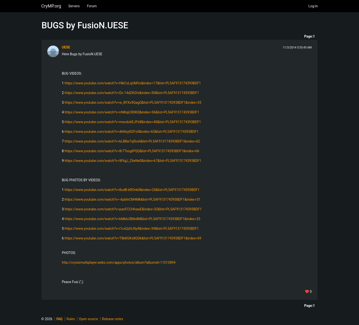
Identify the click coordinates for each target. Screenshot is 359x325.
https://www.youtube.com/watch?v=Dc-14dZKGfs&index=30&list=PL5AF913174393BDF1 (132, 93)
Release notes (112, 319)
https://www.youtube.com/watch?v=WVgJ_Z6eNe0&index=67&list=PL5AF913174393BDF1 (133, 161)
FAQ (59, 319)
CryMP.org (51, 5)
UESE (66, 47)
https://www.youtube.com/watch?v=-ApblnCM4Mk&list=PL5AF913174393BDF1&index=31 (132, 199)
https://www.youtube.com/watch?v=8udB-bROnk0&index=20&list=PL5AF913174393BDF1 (132, 190)
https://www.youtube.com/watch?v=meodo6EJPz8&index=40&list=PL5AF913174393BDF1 (133, 122)
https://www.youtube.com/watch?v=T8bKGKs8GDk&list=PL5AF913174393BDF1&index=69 (133, 238)
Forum (92, 6)
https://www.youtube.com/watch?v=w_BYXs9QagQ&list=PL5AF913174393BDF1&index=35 (133, 102)
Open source (88, 319)
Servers (74, 6)
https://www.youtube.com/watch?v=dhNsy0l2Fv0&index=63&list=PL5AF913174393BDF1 (131, 132)
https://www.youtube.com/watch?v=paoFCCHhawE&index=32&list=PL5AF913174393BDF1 (133, 209)
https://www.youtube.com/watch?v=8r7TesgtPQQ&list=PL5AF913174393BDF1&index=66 (132, 151)
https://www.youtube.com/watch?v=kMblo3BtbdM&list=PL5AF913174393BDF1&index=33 (132, 219)
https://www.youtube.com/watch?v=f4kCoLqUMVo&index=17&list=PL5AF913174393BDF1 (133, 83)
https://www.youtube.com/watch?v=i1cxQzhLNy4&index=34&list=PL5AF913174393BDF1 (132, 228)
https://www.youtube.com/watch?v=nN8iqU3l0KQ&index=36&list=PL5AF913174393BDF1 (132, 112)
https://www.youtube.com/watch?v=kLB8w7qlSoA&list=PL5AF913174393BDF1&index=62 (132, 141)
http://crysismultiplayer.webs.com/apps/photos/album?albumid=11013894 (118, 262)
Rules (70, 319)
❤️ (308, 291)
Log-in (313, 6)
